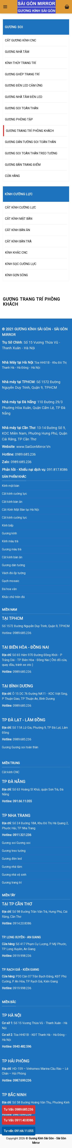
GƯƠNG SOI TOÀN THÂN (21, 108)
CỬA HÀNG (12, 176)
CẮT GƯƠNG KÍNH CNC (20, 40)
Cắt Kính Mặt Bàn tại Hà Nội (20, 509)
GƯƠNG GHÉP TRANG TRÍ (22, 74)
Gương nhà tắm (12, 867)
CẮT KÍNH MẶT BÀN (18, 218)
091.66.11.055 (22, 801)
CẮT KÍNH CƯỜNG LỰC (20, 207)
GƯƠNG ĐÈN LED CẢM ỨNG (23, 85)
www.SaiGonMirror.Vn (33, 447)
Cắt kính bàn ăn (12, 502)
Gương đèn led (12, 858)
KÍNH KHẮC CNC (16, 252)
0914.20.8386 (22, 923)
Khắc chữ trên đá (13, 597)
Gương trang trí (12, 882)
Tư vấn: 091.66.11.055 (18, 1131)
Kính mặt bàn (10, 486)
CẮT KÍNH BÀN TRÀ (18, 241)
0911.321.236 (22, 835)
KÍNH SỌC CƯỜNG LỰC (20, 264)
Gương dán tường (13, 565)
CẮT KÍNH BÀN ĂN (17, 230)
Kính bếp (7, 525)
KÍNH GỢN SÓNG (16, 275)
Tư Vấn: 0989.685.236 (18, 1109)
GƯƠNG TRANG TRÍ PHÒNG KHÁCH (30, 131)
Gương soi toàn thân (25, 747)
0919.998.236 (22, 956)
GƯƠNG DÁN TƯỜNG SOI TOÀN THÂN (30, 142)
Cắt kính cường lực (14, 493)
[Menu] (5, 6)
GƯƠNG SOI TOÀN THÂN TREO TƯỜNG (31, 153)
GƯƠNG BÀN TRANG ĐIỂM (23, 165)
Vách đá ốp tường (14, 573)
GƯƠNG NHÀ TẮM (17, 52)
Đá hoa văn (9, 589)
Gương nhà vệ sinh (14, 874)
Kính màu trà (10, 541)
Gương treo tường (14, 851)
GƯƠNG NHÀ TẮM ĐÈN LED (23, 97)
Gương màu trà (11, 549)
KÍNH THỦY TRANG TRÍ (20, 63)
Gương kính (9, 533)
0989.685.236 (25, 454)
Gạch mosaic (10, 581)
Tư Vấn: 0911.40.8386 (18, 1120)
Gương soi (23, 843)
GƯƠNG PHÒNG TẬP (19, 119)
